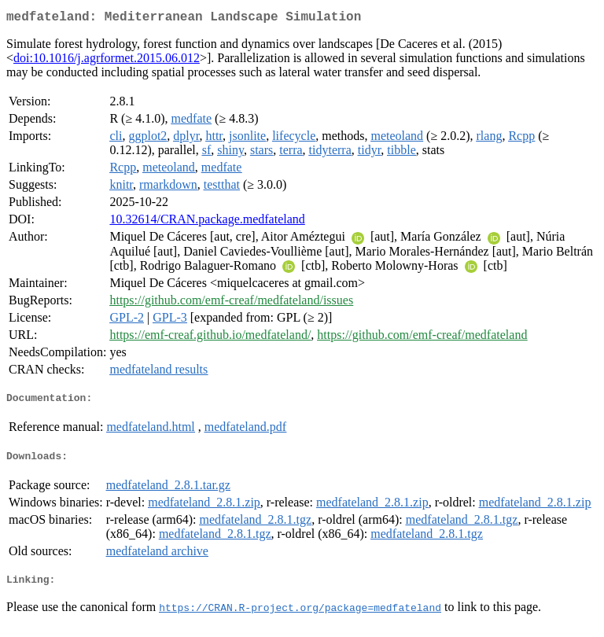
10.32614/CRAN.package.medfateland (206, 222)
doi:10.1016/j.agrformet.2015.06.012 (106, 61)
